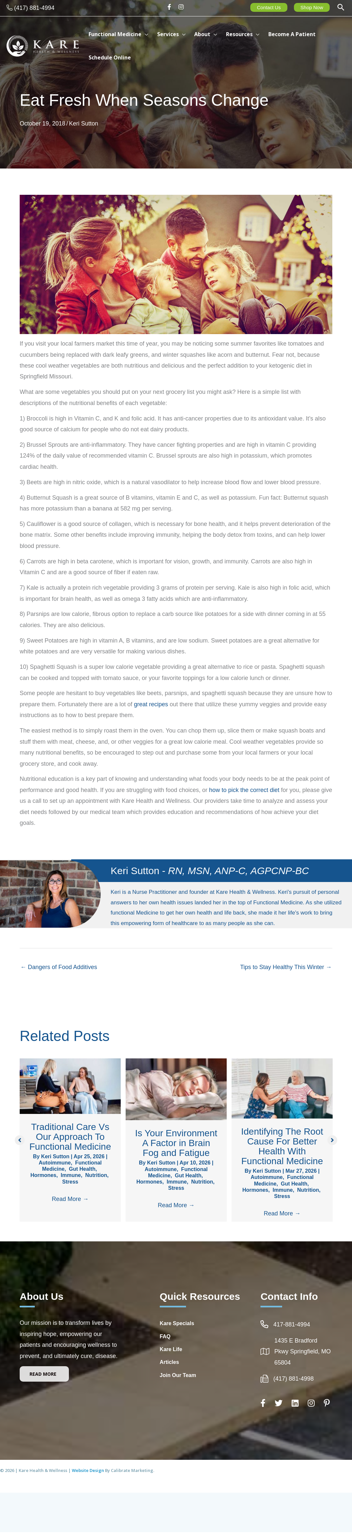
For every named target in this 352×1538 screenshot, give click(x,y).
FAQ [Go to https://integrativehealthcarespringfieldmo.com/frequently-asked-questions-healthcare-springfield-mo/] (165, 1342)
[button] (340, 8)
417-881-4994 (291, 1330)
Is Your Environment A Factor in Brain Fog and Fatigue (176, 1143)
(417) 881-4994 (34, 8)
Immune (71, 1175)
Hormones (43, 1175)
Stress (70, 1182)
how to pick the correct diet (244, 790)
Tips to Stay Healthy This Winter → (286, 967)
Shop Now (311, 7)
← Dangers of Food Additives (58, 967)
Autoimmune (55, 1162)
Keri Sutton (83, 123)
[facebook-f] (171, 7)
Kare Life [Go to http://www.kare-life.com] (171, 1355)
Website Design (88, 1476)
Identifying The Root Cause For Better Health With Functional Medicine (282, 1146)
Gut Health (82, 1169)
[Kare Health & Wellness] (43, 45)
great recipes (151, 704)
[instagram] (182, 7)
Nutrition (96, 1175)
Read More (70, 1199)
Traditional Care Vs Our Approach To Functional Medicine (70, 1137)
